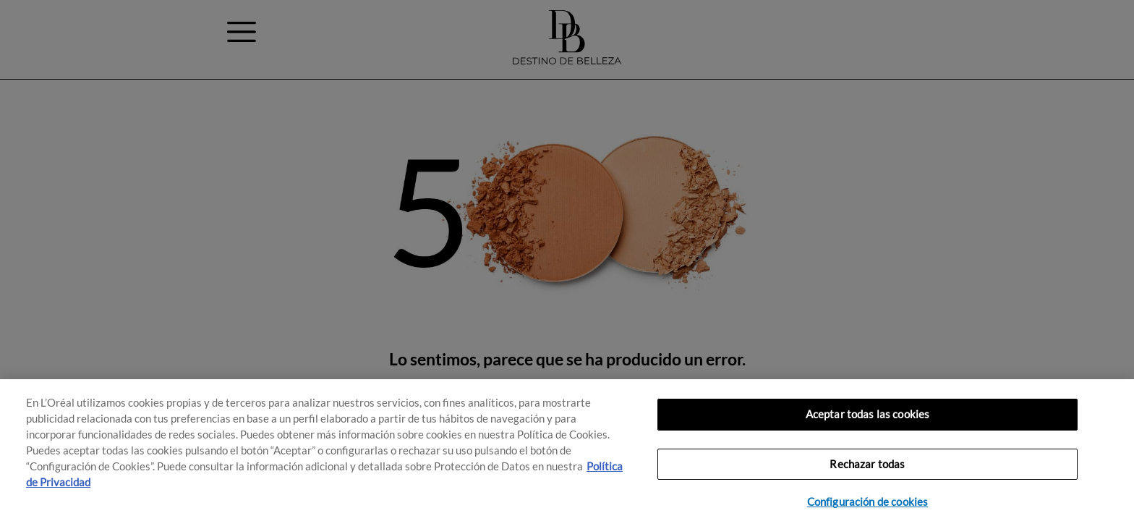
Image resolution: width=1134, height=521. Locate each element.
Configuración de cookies (868, 502)
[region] (567, 450)
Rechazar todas (867, 464)
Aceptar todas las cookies (868, 414)
